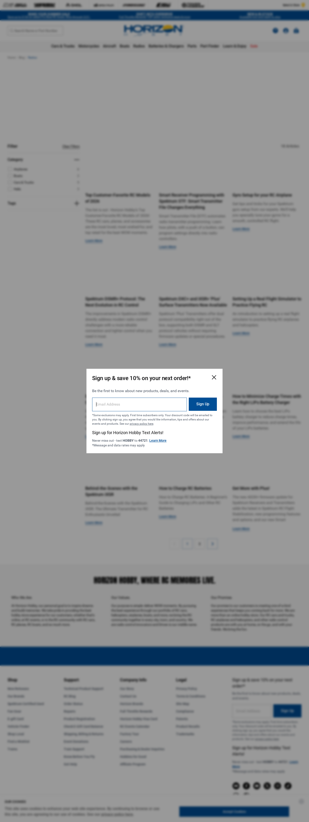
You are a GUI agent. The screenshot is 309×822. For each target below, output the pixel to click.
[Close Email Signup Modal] (214, 377)
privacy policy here (141, 423)
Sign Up (202, 404)
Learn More (158, 440)
